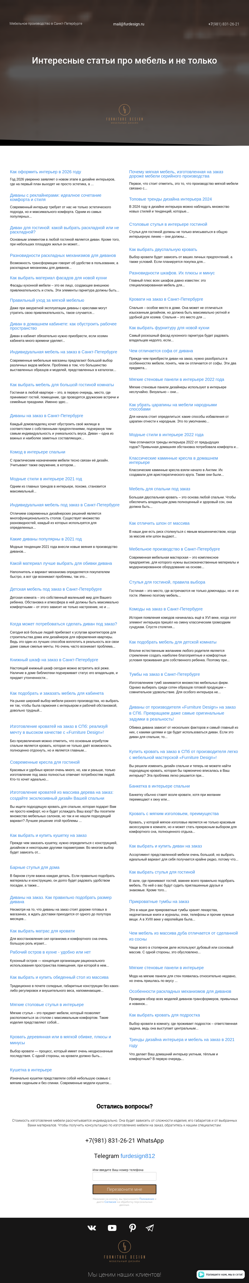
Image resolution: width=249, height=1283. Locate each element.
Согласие (110, 1202)
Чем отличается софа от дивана (161, 350)
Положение (146, 1199)
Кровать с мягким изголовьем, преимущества (174, 813)
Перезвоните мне (124, 1189)
